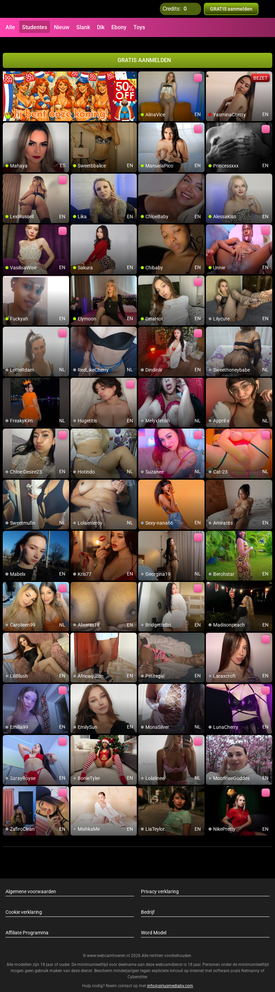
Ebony (118, 27)
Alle (10, 27)
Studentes (34, 27)
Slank (83, 27)
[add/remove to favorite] (143, 68)
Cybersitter (137, 969)
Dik (100, 27)
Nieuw (61, 27)
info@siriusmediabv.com (170, 978)
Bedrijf (148, 904)
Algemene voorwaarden (31, 883)
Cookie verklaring (24, 904)
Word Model (153, 924)
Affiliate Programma (27, 924)
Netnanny (251, 962)
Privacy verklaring (160, 883)
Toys (139, 27)
